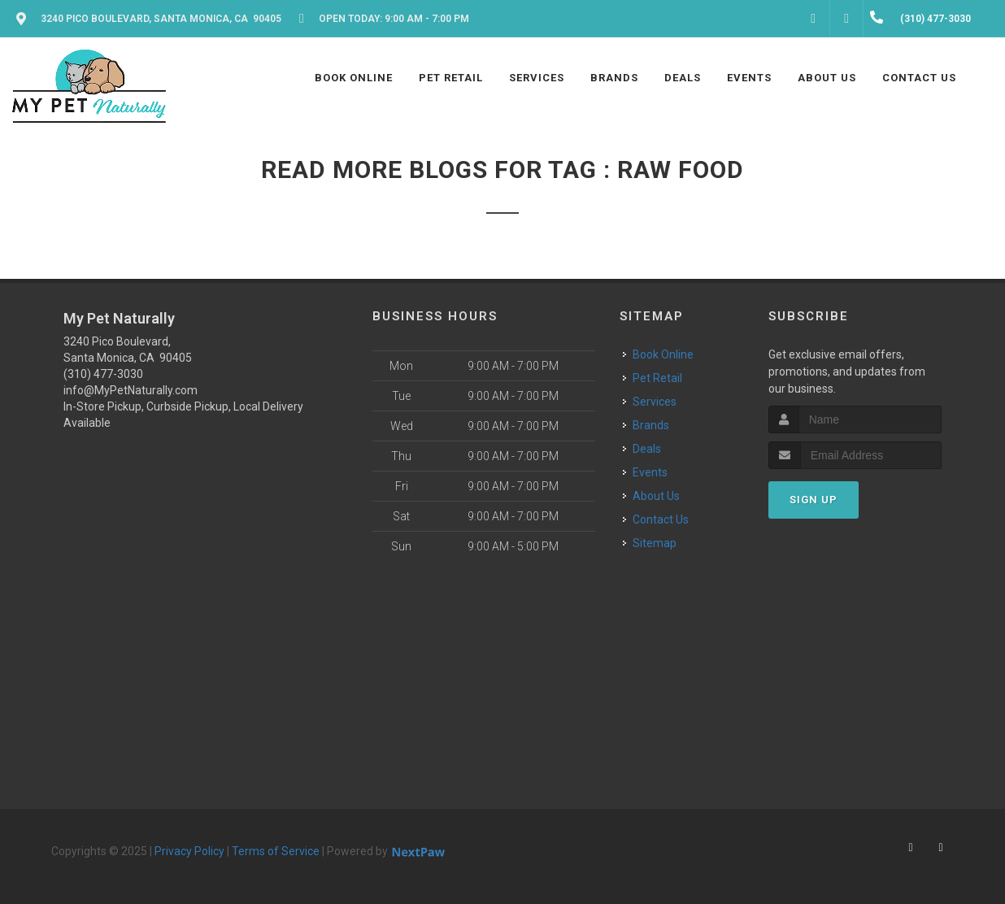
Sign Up (814, 499)
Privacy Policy (189, 851)
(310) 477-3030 (103, 373)
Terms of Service (276, 851)
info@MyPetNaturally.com (130, 390)
